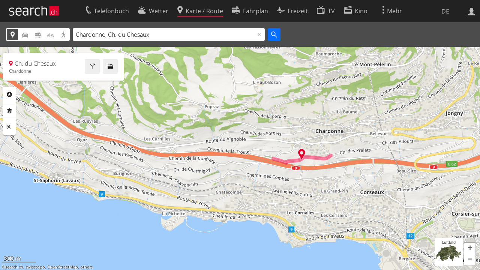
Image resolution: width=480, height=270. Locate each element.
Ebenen (9, 111)
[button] (470, 248)
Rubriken (9, 94)
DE (445, 11)
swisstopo (35, 267)
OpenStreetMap (62, 267)
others (86, 267)
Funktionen (9, 127)
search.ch (14, 267)
